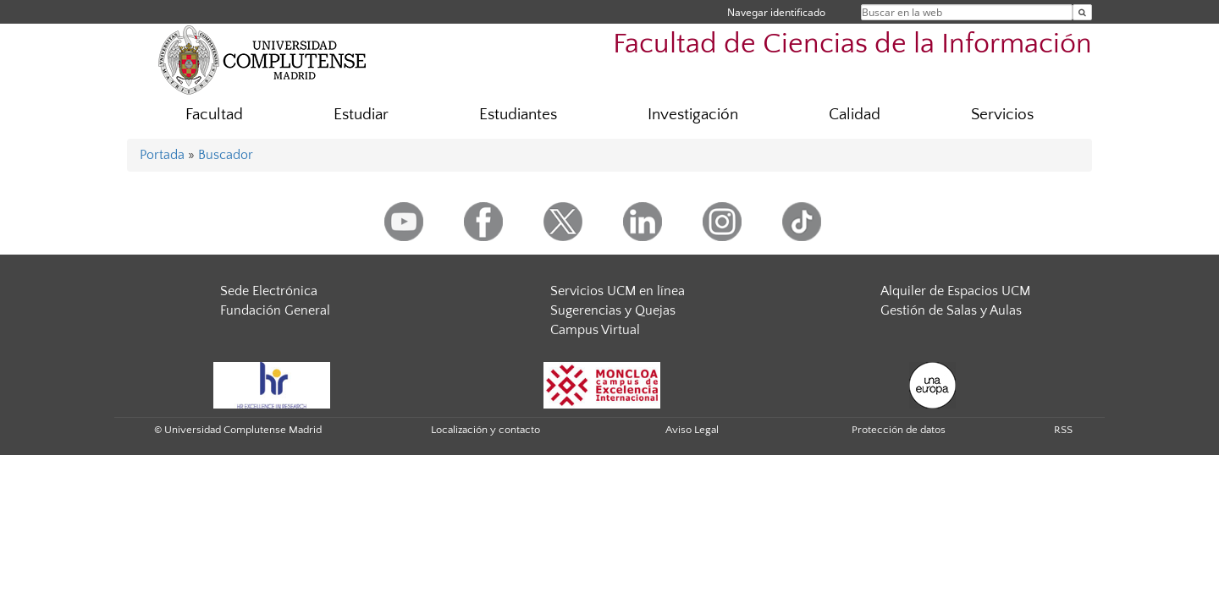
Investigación (693, 114)
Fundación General (275, 310)
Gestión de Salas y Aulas (951, 310)
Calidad (854, 114)
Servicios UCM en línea (617, 291)
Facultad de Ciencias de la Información (852, 44)
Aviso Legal (692, 430)
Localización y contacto (485, 430)
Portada (162, 154)
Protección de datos (899, 430)
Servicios (1002, 114)
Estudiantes (518, 114)
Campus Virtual (595, 329)
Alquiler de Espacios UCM (955, 291)
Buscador (225, 154)
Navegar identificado (776, 12)
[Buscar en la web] (1082, 12)
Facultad (214, 114)
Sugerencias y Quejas (613, 310)
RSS (1063, 430)
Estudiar (361, 114)
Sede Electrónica (268, 291)
